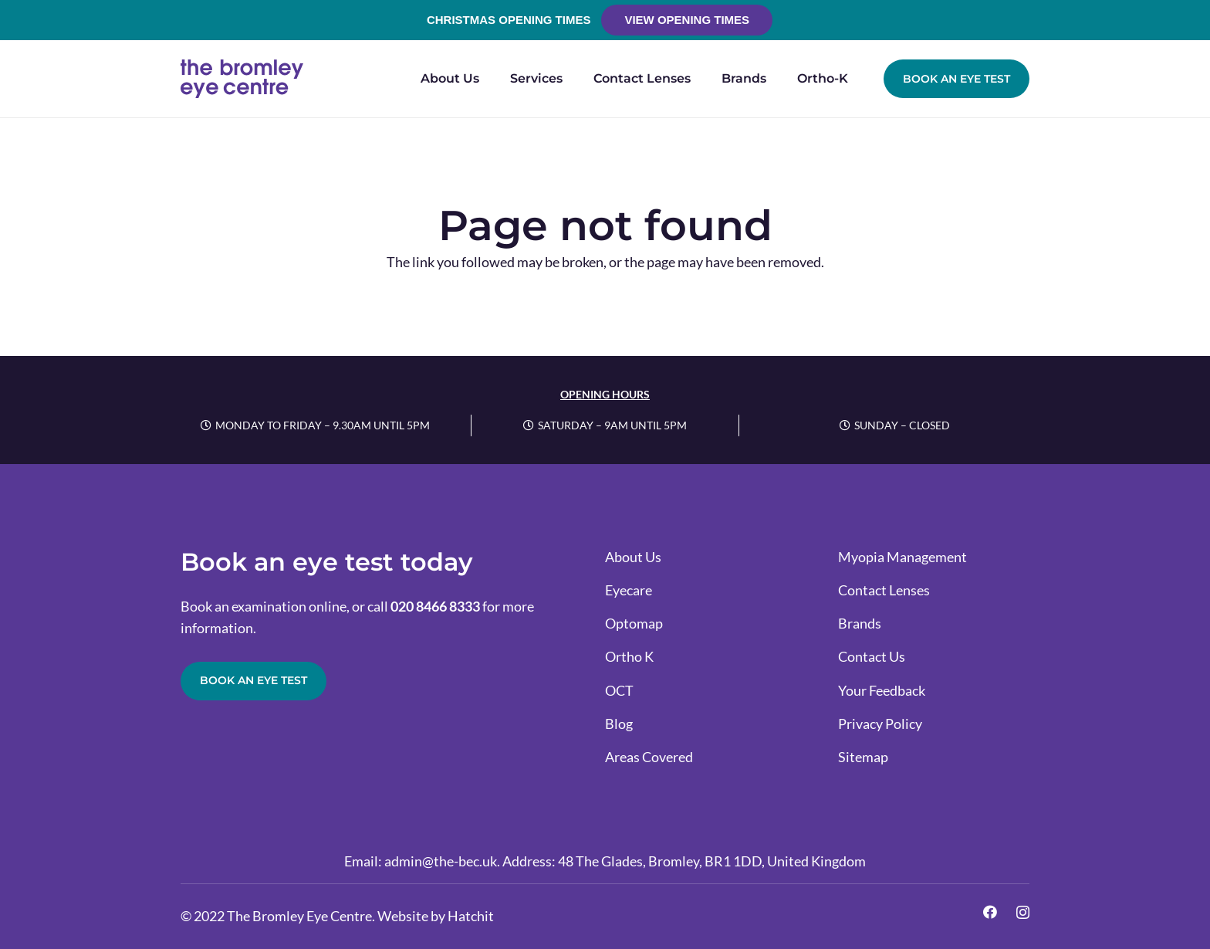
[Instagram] (1022, 912)
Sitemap (863, 756)
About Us (633, 556)
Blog (619, 723)
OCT (619, 690)
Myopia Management (902, 556)
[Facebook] (990, 912)
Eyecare (628, 589)
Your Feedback (881, 690)
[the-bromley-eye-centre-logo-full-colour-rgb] (242, 78)
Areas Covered (649, 756)
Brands (859, 623)
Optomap (634, 623)
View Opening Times (686, 19)
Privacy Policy (880, 723)
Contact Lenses (884, 589)
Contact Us (871, 656)
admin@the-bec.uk (440, 860)
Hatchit (471, 915)
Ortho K (629, 656)
